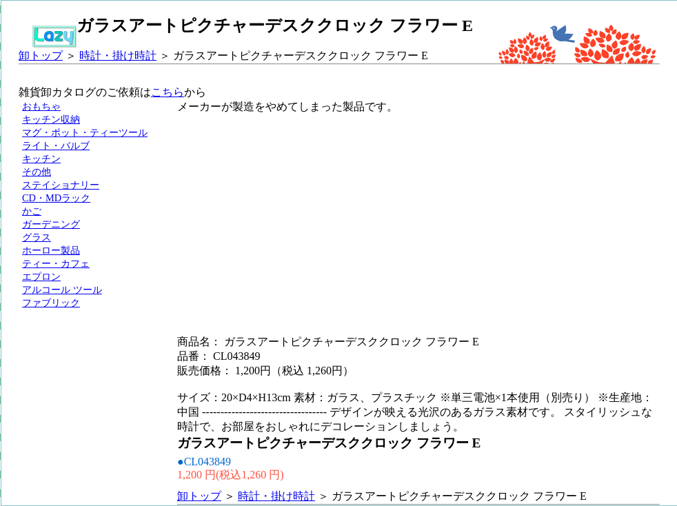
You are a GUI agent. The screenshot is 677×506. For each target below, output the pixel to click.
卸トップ (41, 55)
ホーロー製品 (51, 250)
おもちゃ (41, 106)
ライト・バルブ (56, 145)
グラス (36, 237)
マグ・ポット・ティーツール (85, 132)
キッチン (41, 158)
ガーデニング (51, 224)
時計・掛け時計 (117, 55)
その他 (36, 171)
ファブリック (51, 302)
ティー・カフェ (56, 263)
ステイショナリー (60, 184)
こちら (167, 92)
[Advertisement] (315, 210)
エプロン (41, 276)
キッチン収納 (51, 119)
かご (31, 210)
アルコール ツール (62, 289)
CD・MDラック (56, 197)
